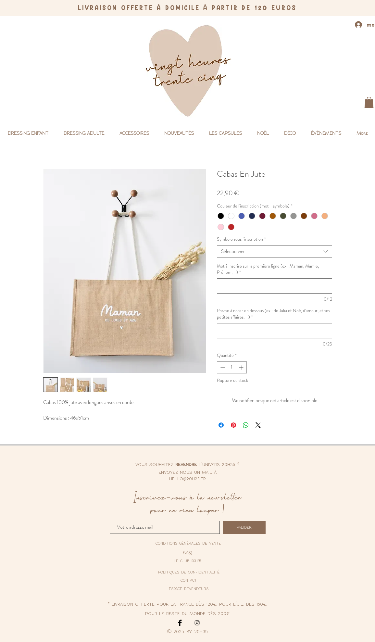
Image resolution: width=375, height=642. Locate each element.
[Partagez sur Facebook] (221, 425)
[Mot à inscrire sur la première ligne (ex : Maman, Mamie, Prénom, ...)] (274, 286)
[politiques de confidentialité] (188, 571)
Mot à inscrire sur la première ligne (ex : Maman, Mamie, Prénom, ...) (268, 269)
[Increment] (242, 367)
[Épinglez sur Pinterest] (233, 425)
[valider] (244, 527)
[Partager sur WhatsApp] (246, 425)
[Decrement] (222, 367)
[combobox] (274, 251)
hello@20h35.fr (187, 478)
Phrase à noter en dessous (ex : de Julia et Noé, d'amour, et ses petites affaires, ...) (273, 314)
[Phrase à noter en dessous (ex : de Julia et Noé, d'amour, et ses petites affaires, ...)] (274, 330)
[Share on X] (258, 425)
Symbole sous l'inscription (241, 239)
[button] (369, 102)
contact (189, 580)
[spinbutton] (232, 367)
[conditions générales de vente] (188, 543)
